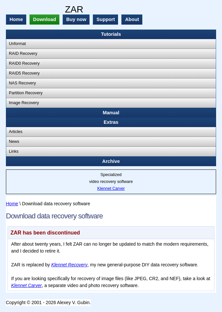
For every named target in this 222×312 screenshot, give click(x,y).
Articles (15, 131)
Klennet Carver (111, 188)
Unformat (17, 43)
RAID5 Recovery (24, 73)
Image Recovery (24, 102)
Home (16, 19)
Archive (111, 161)
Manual (111, 112)
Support (105, 19)
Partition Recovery (26, 93)
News (14, 141)
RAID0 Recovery (24, 63)
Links (13, 151)
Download (44, 19)
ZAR (74, 9)
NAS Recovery (22, 83)
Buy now (76, 19)
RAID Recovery (23, 53)
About (132, 19)
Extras (111, 122)
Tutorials (111, 34)
